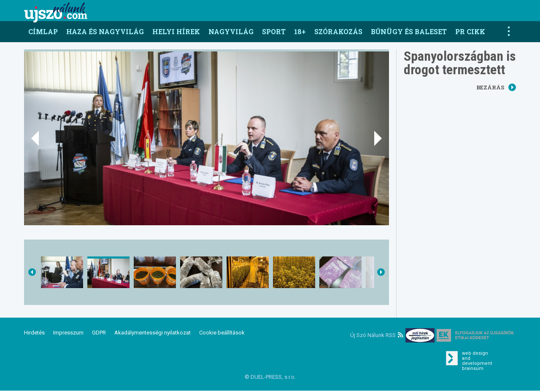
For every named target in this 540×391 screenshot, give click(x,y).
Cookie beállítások (222, 332)
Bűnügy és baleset (409, 31)
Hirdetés (34, 332)
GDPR (99, 332)
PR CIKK (470, 31)
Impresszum (68, 332)
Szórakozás (338, 31)
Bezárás (496, 87)
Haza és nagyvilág (105, 31)
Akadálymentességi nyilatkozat (152, 332)
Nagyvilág (231, 31)
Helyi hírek (176, 31)
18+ (300, 31)
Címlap (43, 31)
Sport (274, 31)
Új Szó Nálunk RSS (376, 335)
